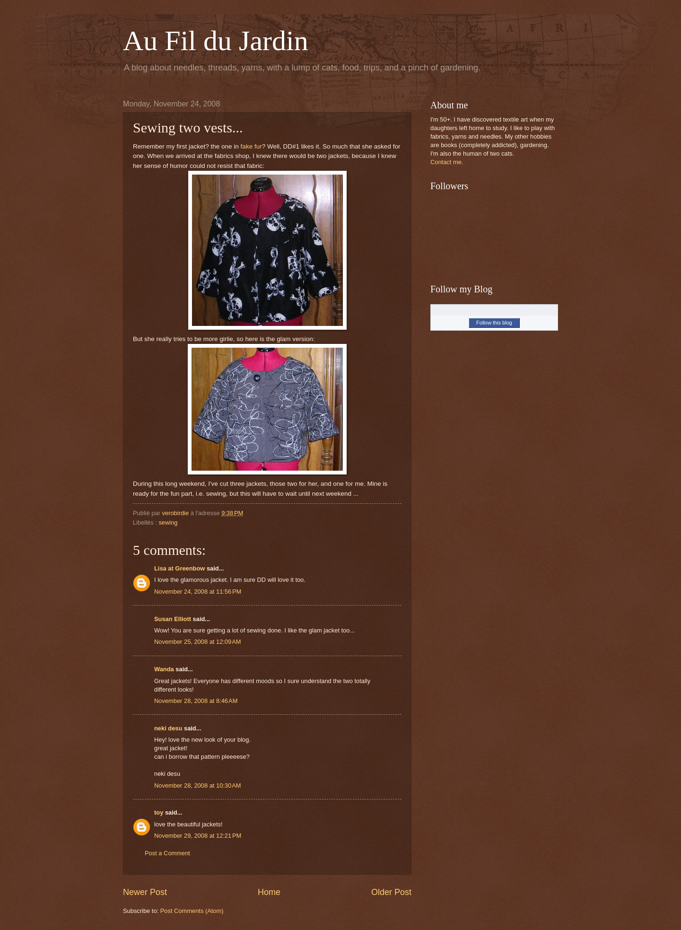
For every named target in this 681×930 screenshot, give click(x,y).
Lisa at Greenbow (179, 568)
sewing (167, 522)
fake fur (250, 146)
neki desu (168, 728)
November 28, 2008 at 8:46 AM (195, 700)
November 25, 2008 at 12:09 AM (197, 641)
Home (269, 892)
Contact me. (446, 162)
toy (158, 812)
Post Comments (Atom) (192, 910)
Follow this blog (494, 322)
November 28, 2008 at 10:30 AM (197, 785)
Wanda (164, 669)
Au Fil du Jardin (215, 40)
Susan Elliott (172, 619)
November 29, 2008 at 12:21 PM (197, 835)
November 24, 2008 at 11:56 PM (197, 591)
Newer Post (145, 892)
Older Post (391, 892)
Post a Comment (167, 853)
